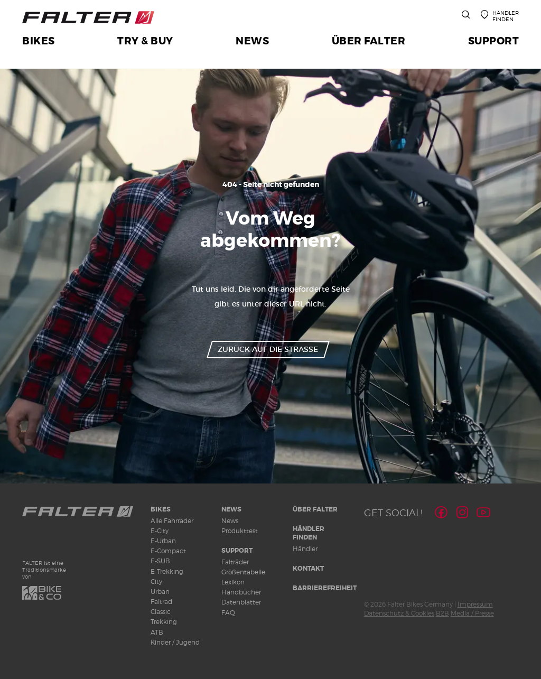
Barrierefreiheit (325, 588)
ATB (157, 632)
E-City (160, 531)
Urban (160, 592)
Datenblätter (241, 602)
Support (237, 550)
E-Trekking (167, 571)
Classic (161, 612)
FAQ (228, 613)
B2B (442, 613)
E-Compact (168, 551)
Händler (305, 549)
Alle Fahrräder (172, 521)
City (156, 581)
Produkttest (239, 531)
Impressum (475, 604)
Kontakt (308, 568)
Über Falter (315, 509)
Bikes (161, 509)
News (231, 509)
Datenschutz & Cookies (399, 613)
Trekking (164, 622)
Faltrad (161, 602)
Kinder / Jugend (175, 642)
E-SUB (160, 561)
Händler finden (308, 533)
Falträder (235, 562)
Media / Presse (472, 613)
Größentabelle (243, 572)
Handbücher (241, 592)
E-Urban (163, 541)
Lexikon (233, 582)
